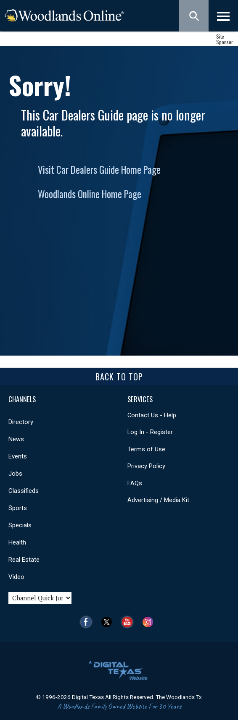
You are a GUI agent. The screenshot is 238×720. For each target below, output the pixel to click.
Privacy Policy (146, 466)
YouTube (129, 622)
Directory (20, 422)
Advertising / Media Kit (158, 500)
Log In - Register (150, 432)
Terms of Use (146, 449)
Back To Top (119, 376)
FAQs (134, 483)
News (16, 439)
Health (17, 542)
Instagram (149, 622)
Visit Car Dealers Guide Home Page (99, 169)
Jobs (15, 473)
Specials (20, 525)
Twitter (108, 622)
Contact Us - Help (151, 415)
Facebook (88, 622)
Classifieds (23, 491)
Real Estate (24, 559)
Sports (17, 508)
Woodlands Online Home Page (89, 194)
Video (16, 577)
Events (17, 456)
